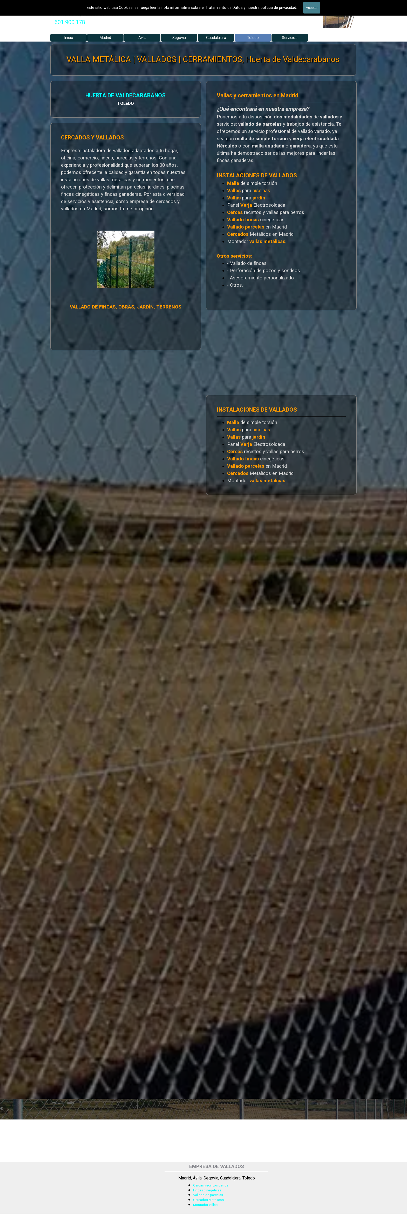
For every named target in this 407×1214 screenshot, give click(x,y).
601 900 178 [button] (70, 22)
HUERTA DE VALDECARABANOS (93, 96)
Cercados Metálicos (208, 1200)
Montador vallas (205, 1205)
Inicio (68, 37)
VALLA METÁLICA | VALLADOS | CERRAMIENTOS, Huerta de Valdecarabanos (203, 59)
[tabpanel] (69, 22)
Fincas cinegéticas (207, 1190)
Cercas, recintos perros (210, 1185)
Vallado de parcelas (208, 1195)
